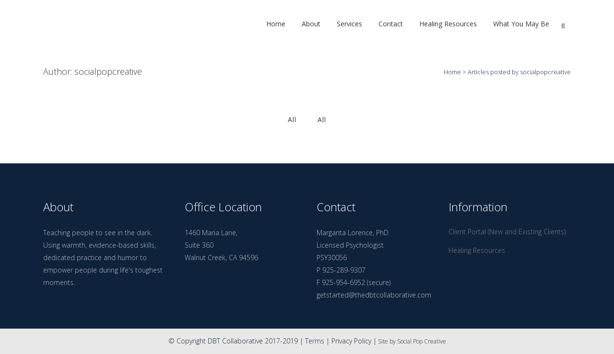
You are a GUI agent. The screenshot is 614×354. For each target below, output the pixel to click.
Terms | (318, 340)
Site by (387, 341)
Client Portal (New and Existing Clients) (507, 231)
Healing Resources (477, 250)
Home (452, 72)
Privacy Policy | (354, 340)
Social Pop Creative (421, 341)
